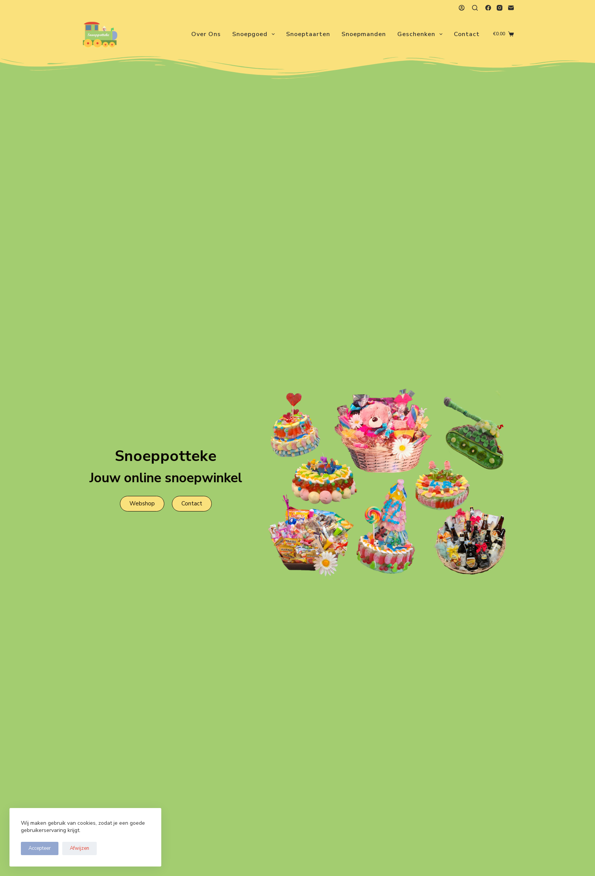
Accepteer (39, 848)
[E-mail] (511, 8)
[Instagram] (499, 8)
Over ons (206, 34)
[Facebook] (488, 8)
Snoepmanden (364, 34)
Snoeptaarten (308, 34)
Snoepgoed (255, 34)
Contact (467, 34)
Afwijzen (79, 848)
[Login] (461, 8)
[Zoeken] (475, 8)
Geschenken (421, 34)
